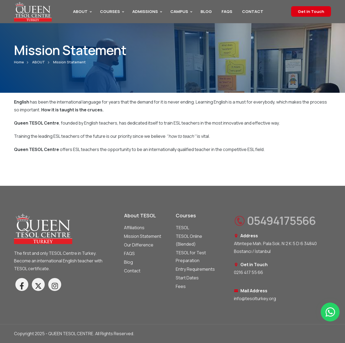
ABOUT (80, 11)
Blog (128, 262)
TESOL (182, 228)
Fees (181, 286)
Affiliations (134, 228)
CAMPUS (179, 11)
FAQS (227, 11)
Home (19, 62)
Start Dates (187, 278)
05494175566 (275, 222)
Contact (132, 271)
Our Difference (138, 245)
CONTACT (252, 11)
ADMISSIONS (145, 11)
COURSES (110, 11)
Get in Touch (311, 11)
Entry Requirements (195, 269)
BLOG (206, 11)
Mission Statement (142, 236)
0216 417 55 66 (248, 272)
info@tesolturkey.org (255, 298)
